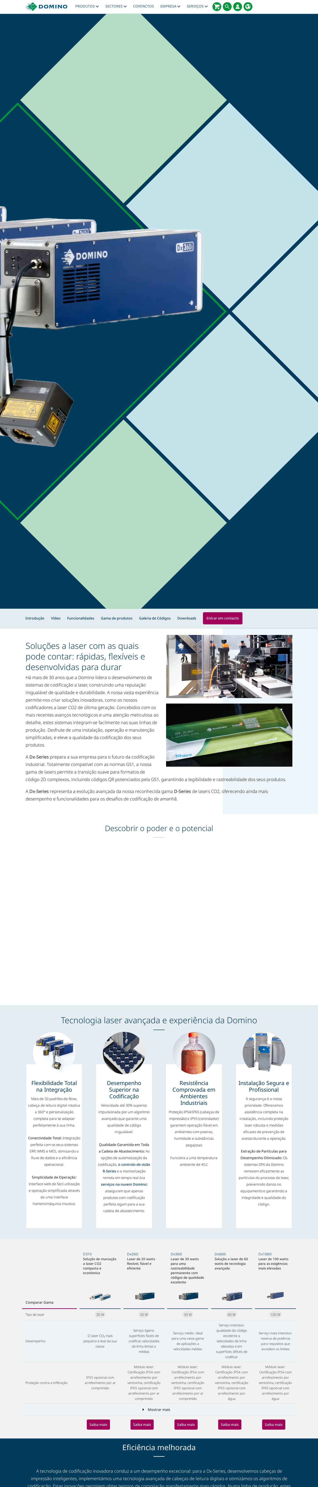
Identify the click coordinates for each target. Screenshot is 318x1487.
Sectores (116, 6)
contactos (143, 6)
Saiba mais (98, 1424)
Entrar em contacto (222, 618)
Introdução (34, 618)
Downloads (186, 618)
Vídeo (56, 618)
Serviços (197, 6)
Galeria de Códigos (155, 618)
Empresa (170, 6)
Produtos (87, 6)
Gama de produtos (116, 618)
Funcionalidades (80, 618)
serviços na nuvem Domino (123, 1184)
